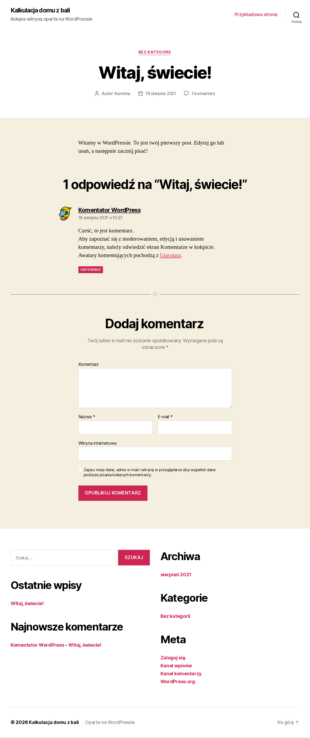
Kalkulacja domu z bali (42, 10)
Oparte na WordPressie (110, 723)
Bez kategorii (155, 53)
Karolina (121, 94)
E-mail (165, 417)
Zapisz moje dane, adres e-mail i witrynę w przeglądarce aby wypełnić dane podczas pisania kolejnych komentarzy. (150, 473)
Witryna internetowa (97, 443)
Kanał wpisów (176, 666)
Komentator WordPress (37, 645)
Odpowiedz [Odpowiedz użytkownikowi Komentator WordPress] (90, 270)
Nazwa (86, 417)
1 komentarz (204, 94)
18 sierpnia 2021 (161, 94)
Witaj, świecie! (27, 604)
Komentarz (88, 365)
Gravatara (171, 256)
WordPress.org (177, 682)
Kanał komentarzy (181, 674)
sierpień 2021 (176, 575)
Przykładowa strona (256, 14)
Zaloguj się (172, 658)
